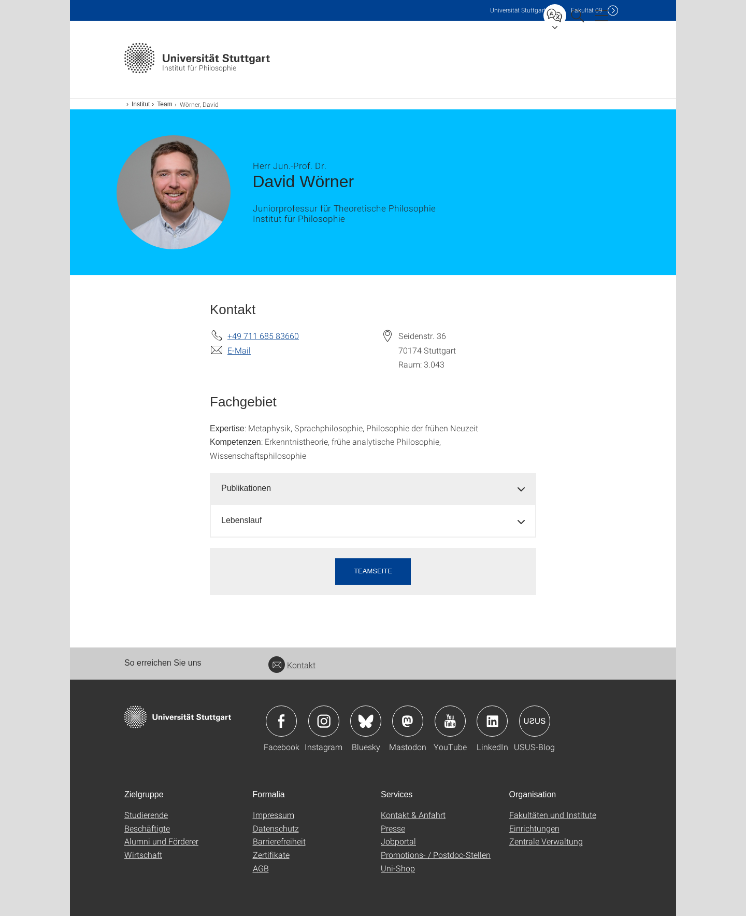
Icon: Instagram (323, 721)
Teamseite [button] (373, 571)
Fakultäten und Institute (552, 814)
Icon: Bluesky (365, 721)
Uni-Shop (398, 868)
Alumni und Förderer (161, 841)
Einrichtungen (534, 828)
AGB (261, 868)
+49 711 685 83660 (263, 335)
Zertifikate (271, 854)
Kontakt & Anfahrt (413, 814)
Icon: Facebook (281, 721)
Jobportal (398, 841)
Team (164, 104)
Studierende (146, 814)
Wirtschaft (143, 854)
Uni (518, 10)
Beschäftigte (147, 828)
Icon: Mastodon (407, 721)
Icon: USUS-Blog (534, 721)
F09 (586, 10)
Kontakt (291, 664)
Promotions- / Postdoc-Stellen (436, 854)
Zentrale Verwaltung (546, 841)
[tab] (373, 488)
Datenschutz (276, 828)
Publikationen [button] (246, 488)
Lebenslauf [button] (241, 520)
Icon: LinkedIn (492, 721)
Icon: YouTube (450, 721)
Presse (393, 828)
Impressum (273, 814)
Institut (141, 104)
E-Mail (239, 350)
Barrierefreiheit (279, 841)
